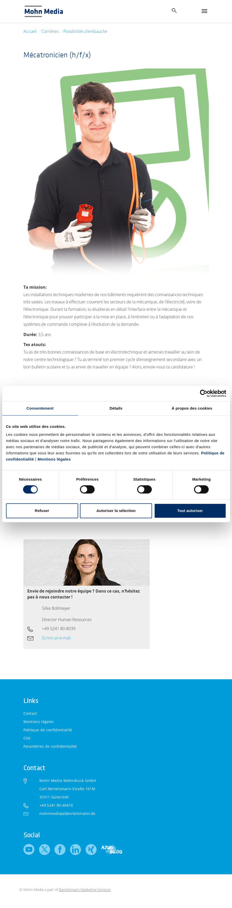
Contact (30, 713)
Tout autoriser (190, 510)
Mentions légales (54, 459)
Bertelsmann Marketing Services (85, 889)
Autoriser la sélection (116, 510)
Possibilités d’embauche (85, 31)
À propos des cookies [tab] (192, 408)
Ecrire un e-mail (56, 638)
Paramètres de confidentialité (50, 746)
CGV (27, 738)
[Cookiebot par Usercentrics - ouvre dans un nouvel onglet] (203, 393)
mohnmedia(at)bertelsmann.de (67, 813)
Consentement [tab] (40, 408)
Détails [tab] (116, 408)
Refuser (42, 510)
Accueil (30, 31)
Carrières (50, 31)
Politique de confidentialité (47, 729)
